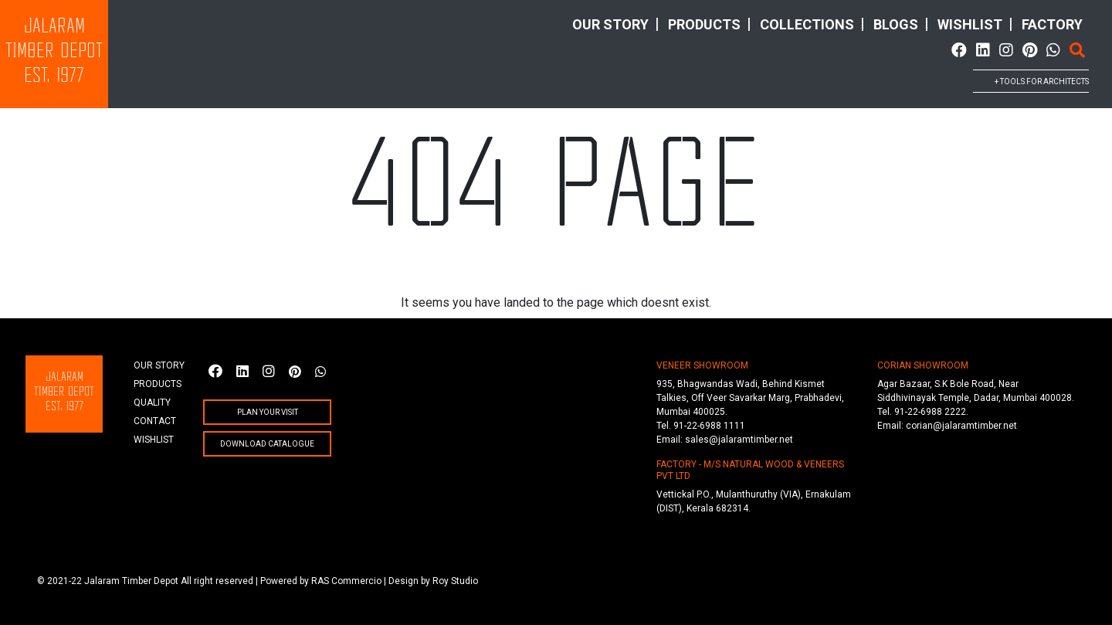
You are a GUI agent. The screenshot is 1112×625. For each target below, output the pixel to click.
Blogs (895, 24)
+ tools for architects (1042, 81)
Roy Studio (455, 581)
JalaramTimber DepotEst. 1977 (54, 52)
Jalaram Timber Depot (131, 581)
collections (807, 24)
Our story (610, 24)
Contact (155, 421)
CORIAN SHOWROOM (922, 365)
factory (1052, 24)
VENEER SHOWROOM (702, 365)
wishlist (969, 24)
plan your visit (267, 412)
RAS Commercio (346, 581)
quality (152, 402)
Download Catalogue (267, 444)
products (704, 24)
